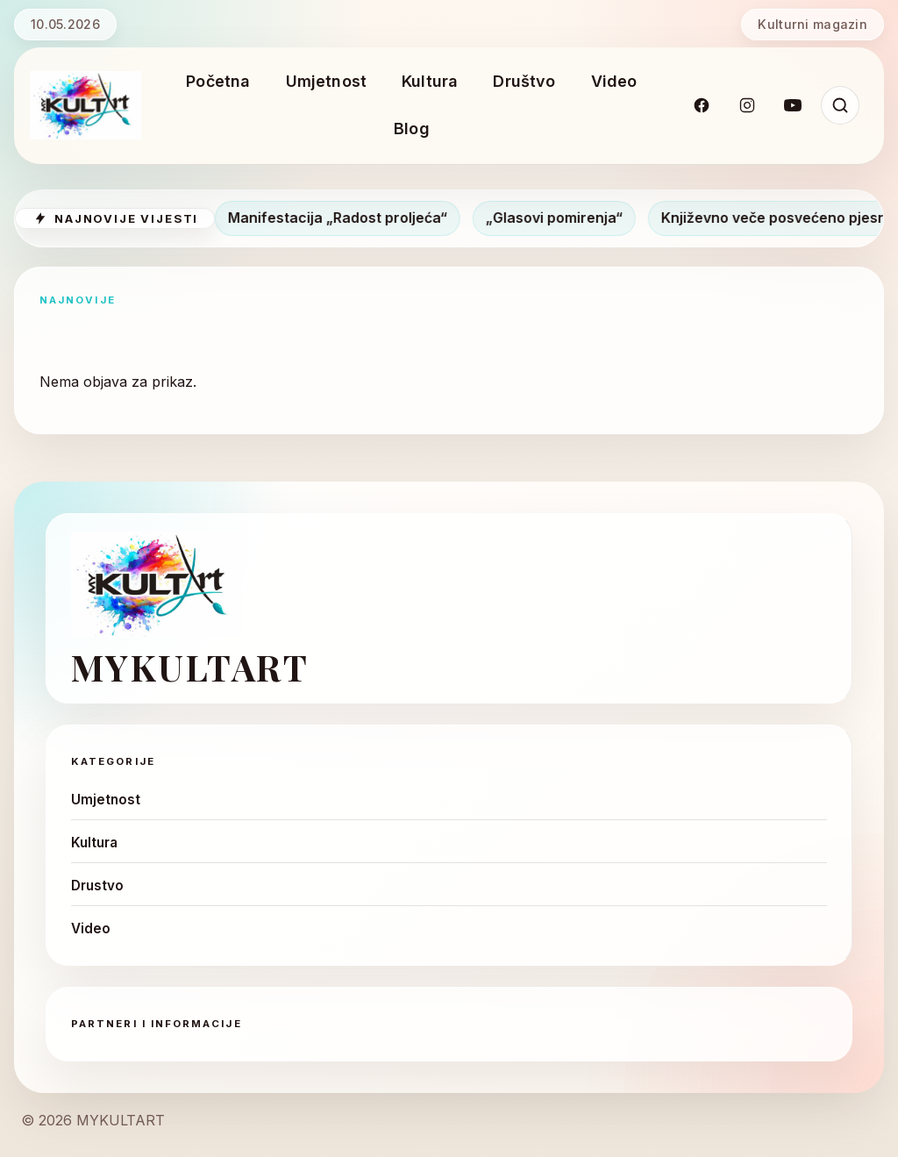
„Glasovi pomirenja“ (561, 217)
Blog (412, 128)
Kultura (430, 81)
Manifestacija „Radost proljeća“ (344, 217)
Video (614, 81)
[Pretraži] (840, 105)
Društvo (524, 81)
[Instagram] (747, 105)
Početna (218, 81)
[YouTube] (792, 105)
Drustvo (97, 885)
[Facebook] (701, 105)
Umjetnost (326, 81)
